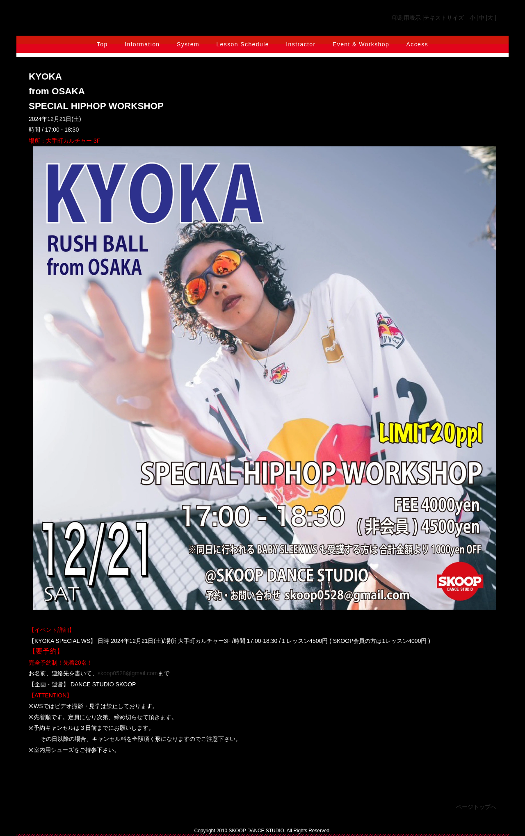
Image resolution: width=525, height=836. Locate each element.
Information (142, 44)
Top (102, 44)
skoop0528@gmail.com (128, 673)
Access (417, 44)
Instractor (300, 44)
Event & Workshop (361, 44)
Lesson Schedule (242, 44)
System (188, 44)
